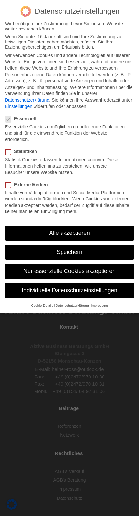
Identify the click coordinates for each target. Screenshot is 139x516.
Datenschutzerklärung (27, 99)
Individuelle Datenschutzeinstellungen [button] (69, 289)
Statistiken (23, 150)
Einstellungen (18, 105)
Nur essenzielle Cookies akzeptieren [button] (69, 270)
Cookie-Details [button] (42, 304)
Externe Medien (28, 183)
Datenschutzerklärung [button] (72, 304)
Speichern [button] (69, 251)
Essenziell (22, 118)
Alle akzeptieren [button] (69, 232)
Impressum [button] (99, 304)
